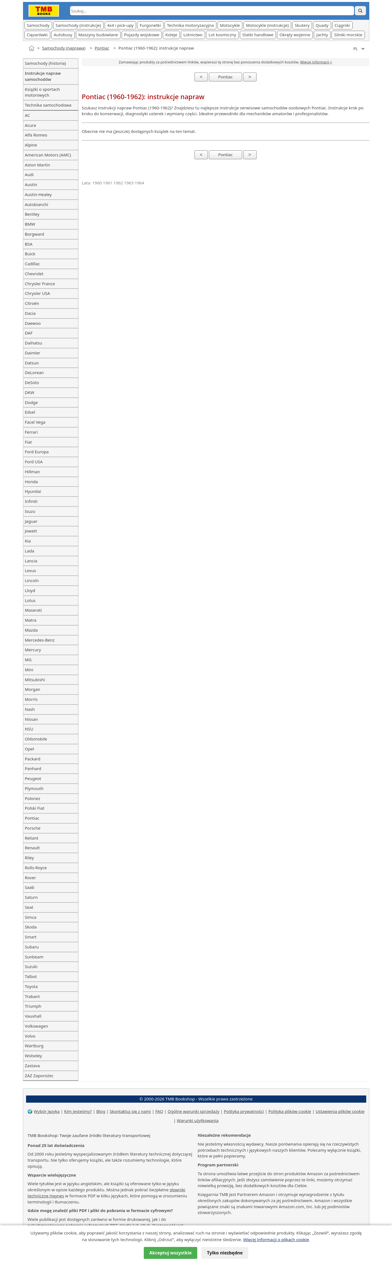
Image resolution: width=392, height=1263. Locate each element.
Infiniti (31, 501)
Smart (31, 937)
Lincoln (32, 580)
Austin (31, 184)
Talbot (31, 976)
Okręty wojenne (295, 34)
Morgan (32, 689)
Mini (29, 669)
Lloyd (30, 590)
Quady (322, 25)
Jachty (322, 34)
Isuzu (30, 511)
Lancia (31, 561)
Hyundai (33, 491)
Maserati (33, 610)
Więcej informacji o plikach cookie (276, 1239)
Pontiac (102, 48)
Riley (29, 857)
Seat (29, 907)
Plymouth (34, 788)
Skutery (302, 25)
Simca (31, 917)
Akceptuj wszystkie (170, 1253)
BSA (29, 244)
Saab (29, 887)
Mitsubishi (35, 679)
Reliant (32, 838)
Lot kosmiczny (222, 34)
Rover (30, 877)
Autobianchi (36, 204)
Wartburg (34, 1045)
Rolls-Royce (36, 867)
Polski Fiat (34, 808)
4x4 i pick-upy (120, 25)
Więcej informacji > (316, 62)
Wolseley (33, 1055)
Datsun (32, 363)
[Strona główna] (31, 48)
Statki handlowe (257, 34)
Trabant (32, 996)
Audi (29, 174)
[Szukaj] (360, 10)
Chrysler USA (37, 293)
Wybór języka (47, 1111)
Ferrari (31, 432)
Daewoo (33, 323)
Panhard (33, 768)
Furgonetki (150, 25)
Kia (28, 541)
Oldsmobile (36, 739)
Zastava (32, 1065)
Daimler (32, 353)
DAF (29, 333)
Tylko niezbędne (225, 1253)
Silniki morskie (348, 34)
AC (27, 115)
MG (28, 659)
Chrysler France (40, 283)
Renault (32, 847)
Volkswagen (36, 1026)
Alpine (31, 145)
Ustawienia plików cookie (340, 1111)
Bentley (32, 214)
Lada (29, 551)
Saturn (31, 897)
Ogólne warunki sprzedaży (193, 1111)
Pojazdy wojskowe (141, 34)
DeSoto (32, 382)
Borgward (34, 234)
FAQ (159, 1111)
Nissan (31, 719)
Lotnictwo (193, 34)
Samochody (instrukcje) (78, 25)
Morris (31, 699)
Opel (29, 749)
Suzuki (31, 966)
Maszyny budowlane (98, 34)
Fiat (28, 442)
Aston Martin (37, 165)
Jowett (31, 531)
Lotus (30, 600)
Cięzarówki (37, 34)
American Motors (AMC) (48, 155)
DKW (29, 392)
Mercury (33, 649)
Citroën (32, 303)
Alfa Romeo (36, 135)
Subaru (32, 947)
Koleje (171, 34)
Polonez (32, 798)
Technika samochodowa (48, 105)
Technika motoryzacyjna (190, 25)
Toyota (31, 986)
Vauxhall (33, 1016)
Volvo (30, 1036)
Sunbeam (34, 957)
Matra (31, 620)
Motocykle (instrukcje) (267, 25)
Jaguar (31, 521)
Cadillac (32, 263)
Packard (32, 759)
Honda (31, 481)
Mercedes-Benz (40, 640)
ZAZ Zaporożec (39, 1075)
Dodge (31, 402)
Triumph (33, 1006)
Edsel (30, 412)
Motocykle (230, 25)
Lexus (30, 570)
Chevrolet (34, 273)
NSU (29, 729)
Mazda (31, 630)
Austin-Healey (38, 194)
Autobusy (63, 34)
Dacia (30, 313)
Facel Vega (35, 422)
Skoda (31, 927)
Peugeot (33, 778)
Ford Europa (37, 451)
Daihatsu (33, 343)
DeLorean (34, 372)
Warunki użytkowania (198, 1120)
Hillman (32, 471)
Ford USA (34, 461)
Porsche (32, 828)
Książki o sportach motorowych (42, 92)
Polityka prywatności (244, 1111)
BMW (30, 224)
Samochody (38, 25)
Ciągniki (342, 25)
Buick (30, 253)
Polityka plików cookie (289, 1111)
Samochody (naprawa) (64, 48)
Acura (30, 125)
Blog (100, 1111)
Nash (30, 709)
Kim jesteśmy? (78, 1111)
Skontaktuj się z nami (130, 1111)
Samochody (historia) (45, 63)
